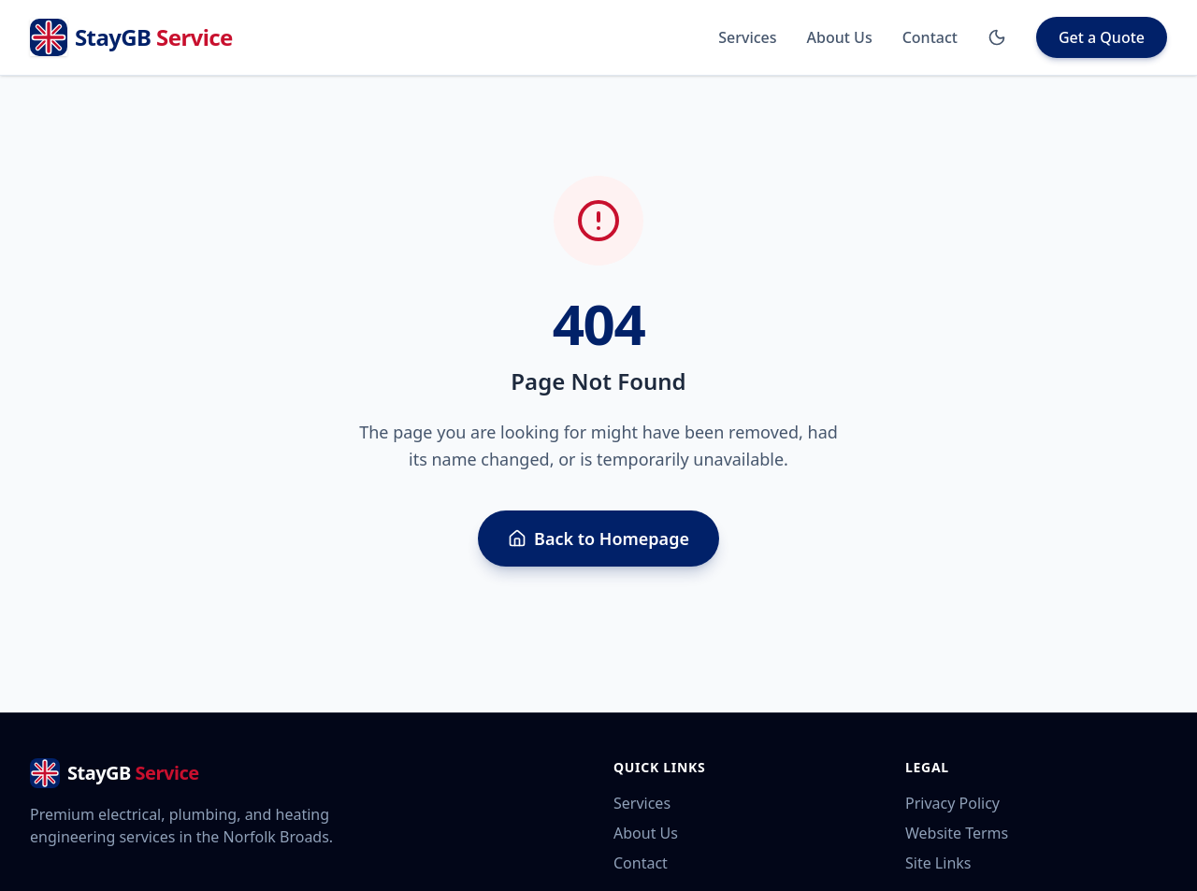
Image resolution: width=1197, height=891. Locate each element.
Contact (930, 37)
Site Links (938, 863)
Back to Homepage (598, 538)
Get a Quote (1102, 37)
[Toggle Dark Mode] (997, 37)
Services (747, 37)
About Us (840, 37)
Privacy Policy (952, 803)
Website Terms (956, 833)
